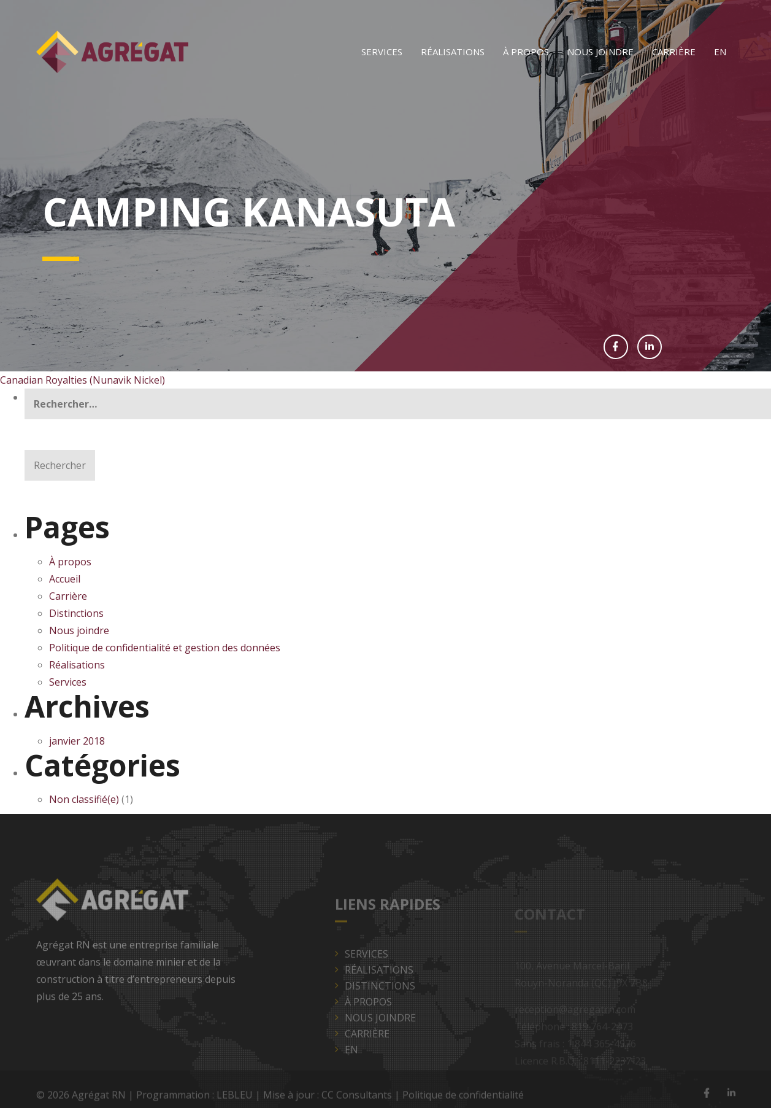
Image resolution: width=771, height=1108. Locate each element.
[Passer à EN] (720, 52)
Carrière (674, 51)
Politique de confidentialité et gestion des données (166, 647)
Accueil (64, 579)
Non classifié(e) (84, 799)
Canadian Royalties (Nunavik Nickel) (82, 380)
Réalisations (453, 51)
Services (381, 51)
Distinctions (76, 613)
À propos (526, 51)
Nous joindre (600, 51)
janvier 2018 (77, 741)
